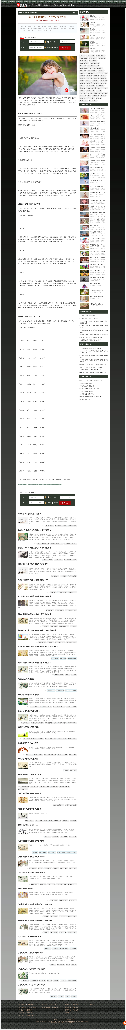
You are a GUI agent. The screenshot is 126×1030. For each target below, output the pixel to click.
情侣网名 (68, 1010)
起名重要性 (104, 80)
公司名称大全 (58, 484)
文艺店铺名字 (72, 836)
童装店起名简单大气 (35, 706)
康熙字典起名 (42, 642)
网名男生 (75, 1007)
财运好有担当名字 (71, 642)
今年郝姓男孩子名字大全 (97, 238)
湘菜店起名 (73, 821)
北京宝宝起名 (90, 55)
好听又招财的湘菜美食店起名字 (29, 809)
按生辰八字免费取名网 (43, 543)
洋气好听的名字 (72, 884)
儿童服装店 (90, 73)
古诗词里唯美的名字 (96, 180)
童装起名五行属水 (62, 754)
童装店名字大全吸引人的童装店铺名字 (33, 738)
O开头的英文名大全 (96, 283)
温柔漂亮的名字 (72, 525)
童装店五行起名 (62, 723)
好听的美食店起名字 (58, 805)
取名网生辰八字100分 (70, 543)
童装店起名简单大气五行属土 (29, 727)
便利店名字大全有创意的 (97, 257)
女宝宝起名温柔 (49, 525)
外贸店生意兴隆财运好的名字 (60, 948)
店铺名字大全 (63, 836)
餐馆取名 (73, 996)
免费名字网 (73, 626)
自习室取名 (63, 980)
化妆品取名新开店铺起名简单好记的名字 (92, 340)
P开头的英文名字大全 (96, 290)
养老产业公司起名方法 (87, 386)
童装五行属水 (72, 754)
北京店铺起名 (54, 576)
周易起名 (22, 1010)
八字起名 (63, 5)
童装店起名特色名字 (50, 723)
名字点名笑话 (93, 60)
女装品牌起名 (34, 884)
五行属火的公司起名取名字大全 (89, 388)
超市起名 (40, 868)
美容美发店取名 (72, 980)
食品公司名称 (34, 786)
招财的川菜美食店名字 (55, 821)
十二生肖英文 (83, 100)
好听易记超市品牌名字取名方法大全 (31, 857)
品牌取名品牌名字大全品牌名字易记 (66, 852)
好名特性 (89, 78)
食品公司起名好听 (44, 786)
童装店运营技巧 (92, 70)
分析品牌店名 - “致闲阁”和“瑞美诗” (31, 969)
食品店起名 (97, 93)
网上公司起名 (50, 610)
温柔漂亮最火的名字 (60, 525)
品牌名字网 (45, 626)
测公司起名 (63, 658)
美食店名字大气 (24, 786)
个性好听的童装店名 (70, 690)
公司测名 (92, 42)
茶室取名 (49, 980)
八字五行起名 (32, 1007)
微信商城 (89, 75)
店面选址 (82, 75)
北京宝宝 (82, 55)
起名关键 (82, 78)
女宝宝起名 (22, 1007)
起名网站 (67, 674)
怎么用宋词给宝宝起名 (96, 174)
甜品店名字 (55, 836)
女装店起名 (43, 884)
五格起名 (82, 83)
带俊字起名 (83, 65)
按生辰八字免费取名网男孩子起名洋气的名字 (34, 530)
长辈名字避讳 (90, 98)
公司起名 (55, 5)
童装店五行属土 (72, 738)
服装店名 (82, 85)
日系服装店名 (100, 85)
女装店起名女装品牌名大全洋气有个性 (32, 872)
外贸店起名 (48, 948)
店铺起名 (71, 5)
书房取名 (56, 980)
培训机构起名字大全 (86, 383)
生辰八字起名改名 (95, 128)
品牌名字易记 (51, 852)
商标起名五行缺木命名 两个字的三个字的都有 (35, 904)
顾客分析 (82, 73)
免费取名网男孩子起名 (57, 543)
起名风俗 (98, 98)
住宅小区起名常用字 (86, 391)
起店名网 (73, 674)
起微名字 (39, 5)
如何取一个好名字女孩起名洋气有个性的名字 (34, 548)
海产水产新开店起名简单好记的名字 (91, 337)
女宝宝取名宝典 (94, 225)
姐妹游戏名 (102, 58)
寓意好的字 (49, 484)
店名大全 (82, 88)
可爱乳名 (89, 93)
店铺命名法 (96, 80)
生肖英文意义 (93, 100)
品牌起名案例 (25, 980)
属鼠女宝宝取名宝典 (96, 232)
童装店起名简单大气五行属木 (29, 695)
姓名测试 (92, 35)
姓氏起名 (22, 1015)
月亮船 (68, 964)
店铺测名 (92, 48)
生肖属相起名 (31, 1012)
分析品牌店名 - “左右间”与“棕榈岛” (31, 985)
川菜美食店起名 (29, 821)
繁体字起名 (51, 642)
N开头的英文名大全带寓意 (98, 277)
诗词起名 (22, 1012)
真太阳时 (55, 47)
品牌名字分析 (60, 964)
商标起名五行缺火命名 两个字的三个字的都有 (35, 920)
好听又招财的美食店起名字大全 (29, 793)
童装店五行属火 (72, 723)
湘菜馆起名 (66, 821)
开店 (89, 95)
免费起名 (74, 12)
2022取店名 (73, 948)
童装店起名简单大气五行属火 (29, 711)
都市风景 (73, 964)
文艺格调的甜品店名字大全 (28, 825)
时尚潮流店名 (51, 690)
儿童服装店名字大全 (93, 65)
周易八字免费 (54, 658)
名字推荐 (103, 95)
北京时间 (48, 47)
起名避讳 (82, 98)
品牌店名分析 (34, 980)
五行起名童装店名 (71, 706)
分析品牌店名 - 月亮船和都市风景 (30, 953)
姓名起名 (103, 78)
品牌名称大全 (72, 900)
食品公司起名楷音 (23, 789)
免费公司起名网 (59, 674)
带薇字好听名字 (100, 55)
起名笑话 (68, 1007)
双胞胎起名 (30, 1015)
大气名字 (104, 88)
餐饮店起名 (73, 770)
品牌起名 (55, 1007)
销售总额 (104, 73)
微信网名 (68, 1012)
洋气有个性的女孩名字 (70, 560)
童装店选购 (83, 70)
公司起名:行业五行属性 (87, 394)
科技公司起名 (54, 1004)
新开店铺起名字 (62, 592)
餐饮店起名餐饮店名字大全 (28, 759)
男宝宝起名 (22, 1004)
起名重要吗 (96, 95)
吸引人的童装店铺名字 (59, 706)
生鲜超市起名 (48, 868)
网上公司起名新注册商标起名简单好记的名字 (34, 596)
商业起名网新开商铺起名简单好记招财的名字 (94, 334)
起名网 (31, 5)
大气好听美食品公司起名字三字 (29, 775)
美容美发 (97, 88)
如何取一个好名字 (47, 560)
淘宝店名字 (83, 95)
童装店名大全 (60, 690)
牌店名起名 (54, 996)
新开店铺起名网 (72, 658)
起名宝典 (29, 1010)
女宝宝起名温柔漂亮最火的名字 (29, 514)
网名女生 (75, 1010)
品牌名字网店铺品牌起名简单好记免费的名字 (34, 614)
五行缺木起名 (62, 916)
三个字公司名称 (39, 484)
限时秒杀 (97, 73)
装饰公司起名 (23, 316)
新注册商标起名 (59, 610)
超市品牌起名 (32, 868)
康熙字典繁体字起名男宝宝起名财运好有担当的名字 (37, 630)
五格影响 (103, 83)
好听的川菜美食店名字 (41, 821)
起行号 (82, 80)
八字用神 (88, 80)
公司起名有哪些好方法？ (87, 315)
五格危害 (96, 83)
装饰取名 (31, 484)
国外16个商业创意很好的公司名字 (90, 396)
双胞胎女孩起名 (95, 63)
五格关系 (89, 83)
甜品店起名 (48, 836)
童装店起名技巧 (98, 68)
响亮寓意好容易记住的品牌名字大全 (31, 841)
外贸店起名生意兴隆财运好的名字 (30, 937)
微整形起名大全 (85, 399)
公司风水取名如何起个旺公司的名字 (91, 380)
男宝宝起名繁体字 (60, 642)
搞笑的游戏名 (93, 58)
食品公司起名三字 (64, 786)
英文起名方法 (83, 58)
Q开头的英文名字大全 (96, 296)
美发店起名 (90, 88)
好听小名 (82, 93)
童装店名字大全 (47, 706)
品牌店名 (53, 964)
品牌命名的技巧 (63, 900)
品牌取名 (35, 852)
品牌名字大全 (42, 852)
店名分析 (60, 996)
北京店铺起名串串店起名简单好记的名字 (33, 564)
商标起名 (45, 916)
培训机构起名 (46, 1007)
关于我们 (91, 1004)
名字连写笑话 (83, 60)
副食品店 (104, 93)
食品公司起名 (54, 786)
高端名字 (82, 90)
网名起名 (68, 1004)
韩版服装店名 (90, 85)
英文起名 (75, 1004)
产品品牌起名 (53, 900)
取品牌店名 (42, 980)
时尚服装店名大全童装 (26, 679)
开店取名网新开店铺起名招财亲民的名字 (33, 580)
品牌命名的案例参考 (25, 888)
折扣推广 (101, 70)
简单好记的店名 (72, 576)
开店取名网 (53, 592)
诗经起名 (30, 1004)
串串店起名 (63, 576)
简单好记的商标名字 (70, 610)
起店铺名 (96, 78)
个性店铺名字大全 (61, 884)
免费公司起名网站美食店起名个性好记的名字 (34, 663)
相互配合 (96, 75)
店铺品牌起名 (53, 626)
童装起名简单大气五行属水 (28, 743)
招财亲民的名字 (72, 592)
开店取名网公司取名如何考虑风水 (90, 318)
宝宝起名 (47, 5)
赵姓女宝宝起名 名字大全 (97, 115)
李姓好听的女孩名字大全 (97, 108)
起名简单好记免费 (64, 626)
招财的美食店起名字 (70, 805)
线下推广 (103, 75)
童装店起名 (29, 754)
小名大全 (98, 90)
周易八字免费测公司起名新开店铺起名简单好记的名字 (38, 646)
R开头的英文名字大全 (96, 304)
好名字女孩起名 (58, 560)
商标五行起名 (53, 916)
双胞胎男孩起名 (84, 63)
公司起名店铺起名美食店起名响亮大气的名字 (94, 372)
